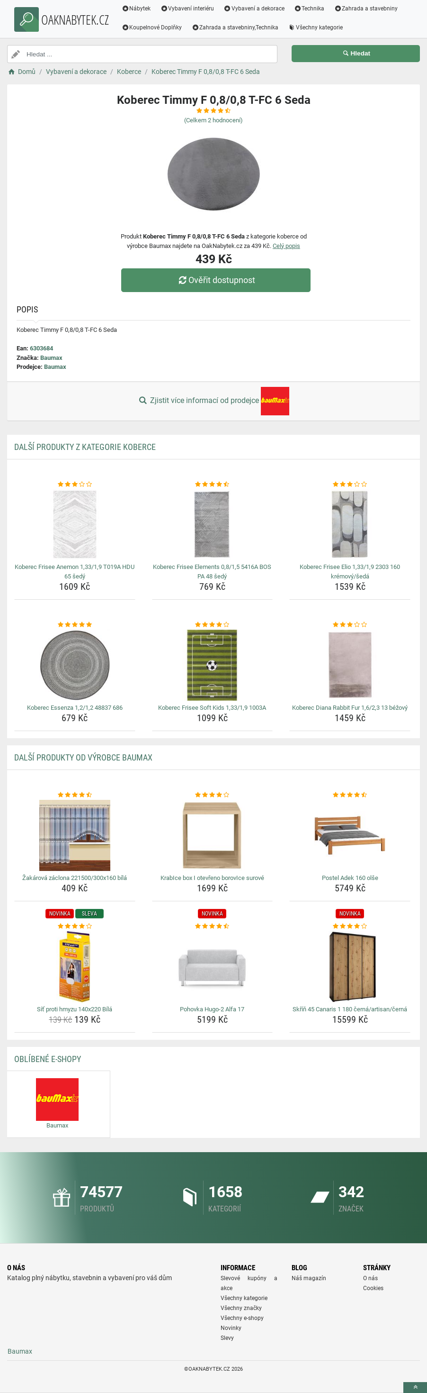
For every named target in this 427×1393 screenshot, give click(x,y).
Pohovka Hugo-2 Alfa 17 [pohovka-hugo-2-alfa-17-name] (212, 1009)
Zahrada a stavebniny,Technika (235, 27)
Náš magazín (309, 1278)
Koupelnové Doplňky (152, 27)
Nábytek (136, 8)
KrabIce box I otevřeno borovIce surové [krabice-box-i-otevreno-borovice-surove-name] (212, 877)
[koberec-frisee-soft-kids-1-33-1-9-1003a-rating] (212, 625)
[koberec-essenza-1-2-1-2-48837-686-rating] (75, 625)
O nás (370, 1278)
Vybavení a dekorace (254, 8)
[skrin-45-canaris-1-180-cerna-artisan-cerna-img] (350, 966)
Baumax (51, 357)
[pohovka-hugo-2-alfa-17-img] (212, 966)
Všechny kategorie (315, 27)
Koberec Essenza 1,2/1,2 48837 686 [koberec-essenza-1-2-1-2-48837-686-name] (75, 707)
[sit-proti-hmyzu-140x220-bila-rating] (75, 926)
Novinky (231, 1328)
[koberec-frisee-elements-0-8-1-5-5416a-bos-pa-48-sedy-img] (212, 524)
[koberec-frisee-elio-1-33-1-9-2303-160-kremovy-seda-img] (350, 524)
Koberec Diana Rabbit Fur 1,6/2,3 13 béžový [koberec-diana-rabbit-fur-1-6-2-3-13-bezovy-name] (350, 707)
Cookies (373, 1288)
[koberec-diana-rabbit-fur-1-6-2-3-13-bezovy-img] (350, 665)
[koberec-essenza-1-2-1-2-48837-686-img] (75, 665)
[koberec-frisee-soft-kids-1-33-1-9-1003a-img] (212, 665)
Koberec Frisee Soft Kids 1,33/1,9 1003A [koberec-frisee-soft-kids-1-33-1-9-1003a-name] (212, 707)
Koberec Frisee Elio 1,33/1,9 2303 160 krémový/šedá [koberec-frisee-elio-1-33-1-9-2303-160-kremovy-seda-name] (350, 571)
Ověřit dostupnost (216, 280)
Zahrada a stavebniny (366, 8)
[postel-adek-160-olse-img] (350, 835)
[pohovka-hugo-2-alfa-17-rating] (212, 926)
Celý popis (286, 245)
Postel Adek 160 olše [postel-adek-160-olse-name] (350, 877)
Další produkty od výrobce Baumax (83, 757)
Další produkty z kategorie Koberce (85, 447)
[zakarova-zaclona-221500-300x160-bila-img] (75, 835)
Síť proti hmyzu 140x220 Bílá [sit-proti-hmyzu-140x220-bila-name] (74, 1009)
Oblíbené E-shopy (47, 1059)
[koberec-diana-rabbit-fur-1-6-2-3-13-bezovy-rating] (350, 625)
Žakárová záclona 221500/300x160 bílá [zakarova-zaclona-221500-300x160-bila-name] (74, 877)
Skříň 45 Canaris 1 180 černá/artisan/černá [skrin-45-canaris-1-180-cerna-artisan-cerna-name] (350, 1009)
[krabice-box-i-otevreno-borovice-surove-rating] (212, 795)
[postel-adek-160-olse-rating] (350, 795)
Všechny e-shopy (242, 1318)
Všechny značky (241, 1308)
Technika (309, 8)
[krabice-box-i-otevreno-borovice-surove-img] (212, 835)
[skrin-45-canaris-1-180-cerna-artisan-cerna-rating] (350, 926)
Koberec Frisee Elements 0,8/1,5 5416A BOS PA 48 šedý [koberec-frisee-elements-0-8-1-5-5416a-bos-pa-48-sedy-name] (212, 571)
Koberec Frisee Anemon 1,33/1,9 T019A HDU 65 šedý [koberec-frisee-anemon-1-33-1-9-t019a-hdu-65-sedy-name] (74, 571)
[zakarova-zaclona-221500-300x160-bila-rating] (75, 795)
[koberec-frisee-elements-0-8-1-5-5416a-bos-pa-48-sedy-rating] (212, 484)
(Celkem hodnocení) (213, 120)
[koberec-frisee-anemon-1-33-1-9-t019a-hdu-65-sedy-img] (75, 524)
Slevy (227, 1338)
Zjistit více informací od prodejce (213, 401)
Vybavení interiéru (187, 8)
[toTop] (415, 1387)
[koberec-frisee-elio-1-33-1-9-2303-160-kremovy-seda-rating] (350, 484)
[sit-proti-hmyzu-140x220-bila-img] (75, 966)
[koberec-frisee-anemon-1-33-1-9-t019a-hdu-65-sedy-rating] (75, 484)
